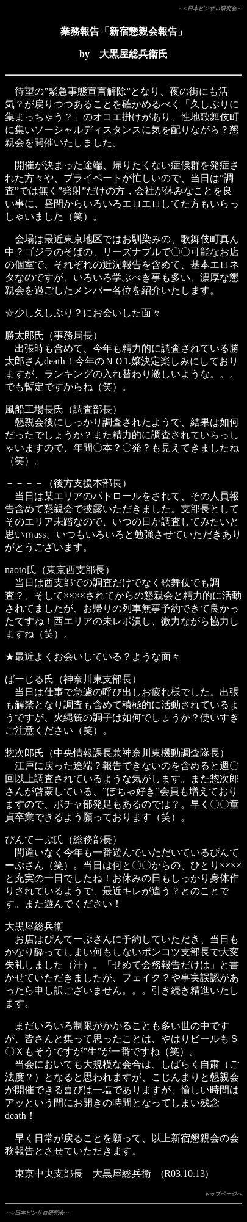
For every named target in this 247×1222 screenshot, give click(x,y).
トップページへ (223, 1194)
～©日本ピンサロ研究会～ (209, 8)
